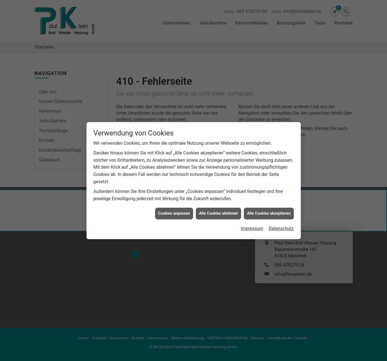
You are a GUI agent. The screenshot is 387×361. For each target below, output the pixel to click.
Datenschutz (281, 209)
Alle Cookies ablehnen (218, 194)
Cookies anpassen (174, 194)
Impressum (252, 209)
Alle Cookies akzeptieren (268, 194)
